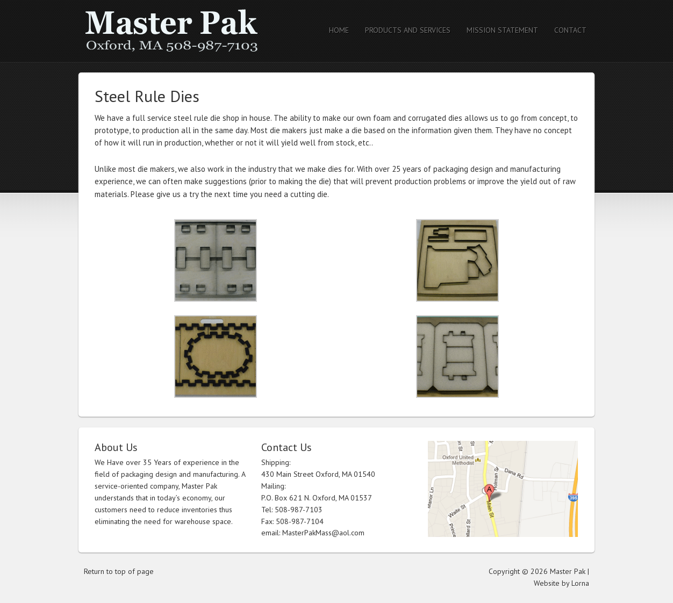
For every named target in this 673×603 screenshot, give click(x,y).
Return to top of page (119, 571)
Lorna (580, 583)
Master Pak (172, 31)
